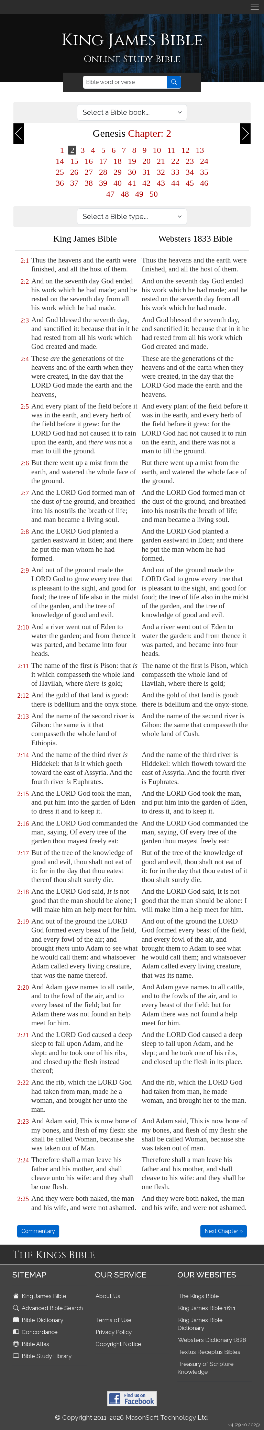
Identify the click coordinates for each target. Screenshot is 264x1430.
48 (125, 194)
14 (60, 161)
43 (161, 183)
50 (153, 194)
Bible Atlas (32, 1344)
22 (175, 161)
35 (204, 172)
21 (161, 161)
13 (200, 150)
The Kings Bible (198, 1296)
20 (146, 161)
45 (190, 183)
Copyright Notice (118, 1344)
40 (117, 183)
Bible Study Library (43, 1356)
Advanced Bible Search (48, 1308)
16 (88, 161)
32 (161, 172)
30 (132, 172)
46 (204, 183)
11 (171, 150)
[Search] (125, 82)
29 (117, 172)
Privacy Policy (114, 1332)
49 (139, 194)
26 (74, 172)
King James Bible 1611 (207, 1308)
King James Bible (40, 1296)
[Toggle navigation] (254, 6)
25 (60, 172)
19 (132, 161)
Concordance (36, 1332)
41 (132, 183)
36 (60, 183)
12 (185, 150)
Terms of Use (114, 1320)
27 (88, 172)
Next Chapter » (224, 1231)
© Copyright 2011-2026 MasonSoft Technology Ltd (131, 1417)
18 (117, 161)
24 (204, 161)
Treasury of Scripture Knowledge (205, 1367)
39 (103, 183)
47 (110, 194)
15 (74, 161)
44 (175, 183)
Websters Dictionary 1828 (212, 1339)
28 (103, 172)
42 (146, 183)
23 (190, 161)
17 (103, 161)
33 (175, 172)
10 (157, 150)
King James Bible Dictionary (200, 1324)
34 (190, 172)
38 (88, 183)
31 (146, 172)
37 (74, 183)
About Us (108, 1296)
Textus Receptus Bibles (209, 1351)
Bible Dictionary (39, 1320)
